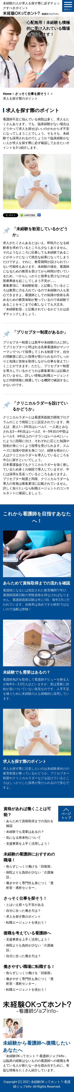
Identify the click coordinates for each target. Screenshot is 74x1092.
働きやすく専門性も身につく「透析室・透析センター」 (29, 885)
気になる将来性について (23, 838)
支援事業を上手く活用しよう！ (28, 843)
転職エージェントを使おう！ (26, 922)
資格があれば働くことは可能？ (27, 811)
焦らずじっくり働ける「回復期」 (29, 866)
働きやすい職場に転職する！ (29, 966)
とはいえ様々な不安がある (25, 905)
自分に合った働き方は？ (23, 910)
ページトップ (66, 814)
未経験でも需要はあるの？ (26, 672)
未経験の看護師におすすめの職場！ (29, 857)
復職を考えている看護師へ (27, 933)
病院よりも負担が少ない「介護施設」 (29, 874)
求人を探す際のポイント (24, 761)
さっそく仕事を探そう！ (25, 898)
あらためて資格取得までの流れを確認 (36, 583)
